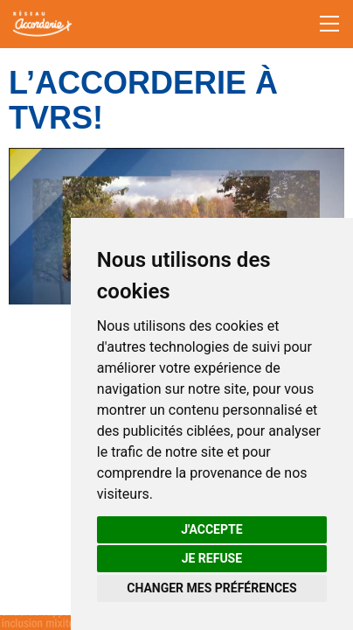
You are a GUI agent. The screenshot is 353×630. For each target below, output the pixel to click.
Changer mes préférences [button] (211, 588)
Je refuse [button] (212, 558)
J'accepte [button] (211, 529)
